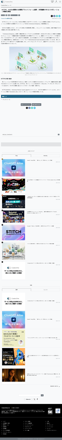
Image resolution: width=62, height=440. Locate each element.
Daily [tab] (16, 155)
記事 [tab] (16, 289)
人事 (48, 421)
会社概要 (4, 428)
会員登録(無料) (52, 2)
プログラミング (28, 426)
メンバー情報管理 (28, 423)
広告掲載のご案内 (6, 423)
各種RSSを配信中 (15, 407)
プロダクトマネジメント (52, 430)
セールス (48, 428)
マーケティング (50, 425)
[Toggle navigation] (59, 1)
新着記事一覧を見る (54, 386)
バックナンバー (26, 104)
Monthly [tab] (45, 155)
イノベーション (50, 426)
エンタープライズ (28, 428)
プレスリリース (6, 99)
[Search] (30, 395)
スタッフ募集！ (28, 421)
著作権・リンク (6, 425)
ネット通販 (27, 430)
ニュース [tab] (45, 289)
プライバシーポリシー (7, 432)
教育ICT (48, 423)
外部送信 (4, 433)
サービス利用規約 (6, 430)
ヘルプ (4, 421)
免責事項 (4, 426)
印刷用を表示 (36, 104)
